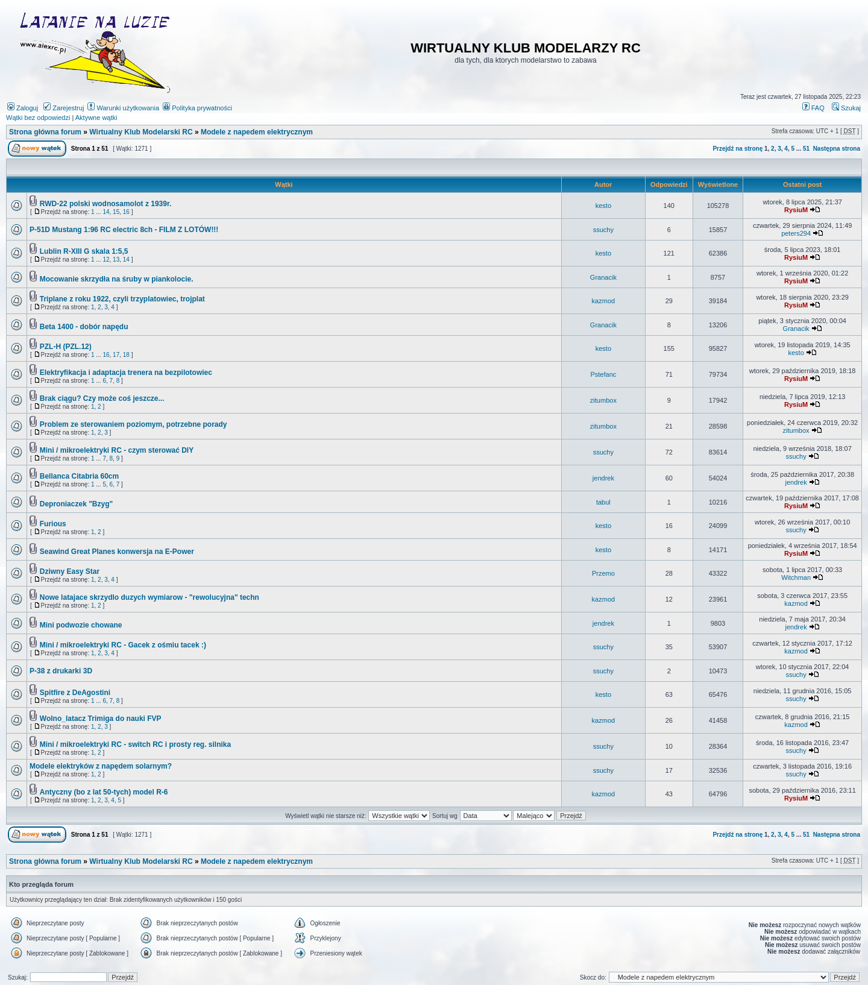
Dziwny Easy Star (69, 571)
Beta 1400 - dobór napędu (84, 327)
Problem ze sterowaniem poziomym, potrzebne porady (133, 424)
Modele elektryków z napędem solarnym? (101, 766)
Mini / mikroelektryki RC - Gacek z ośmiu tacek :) (123, 645)
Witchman (796, 577)
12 (105, 259)
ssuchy (603, 229)
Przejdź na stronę (737, 148)
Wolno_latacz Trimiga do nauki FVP (101, 718)
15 (116, 212)
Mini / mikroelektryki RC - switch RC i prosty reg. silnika (135, 744)
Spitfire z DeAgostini (75, 692)
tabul (603, 502)
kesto (603, 205)
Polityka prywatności (197, 108)
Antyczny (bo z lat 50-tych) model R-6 (104, 792)
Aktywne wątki (96, 117)
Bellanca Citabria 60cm (79, 476)
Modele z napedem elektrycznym (257, 132)
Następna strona (836, 148)
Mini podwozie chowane (81, 625)
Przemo (603, 573)
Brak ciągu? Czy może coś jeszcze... (102, 398)
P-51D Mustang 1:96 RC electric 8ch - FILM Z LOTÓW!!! (124, 229)
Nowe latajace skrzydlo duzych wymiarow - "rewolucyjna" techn (149, 597)
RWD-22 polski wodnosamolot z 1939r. (106, 204)
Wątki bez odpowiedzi (38, 117)
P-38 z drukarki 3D (61, 671)
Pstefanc (603, 374)
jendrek (603, 478)
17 (116, 354)
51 (806, 148)
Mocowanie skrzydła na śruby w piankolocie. (116, 279)
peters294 (796, 233)
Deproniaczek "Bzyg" (76, 504)
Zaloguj (22, 108)
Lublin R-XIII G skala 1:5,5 (84, 251)
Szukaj (846, 108)
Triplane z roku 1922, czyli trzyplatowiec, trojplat (122, 299)
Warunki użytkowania (123, 108)
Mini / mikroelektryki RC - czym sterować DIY (116, 450)
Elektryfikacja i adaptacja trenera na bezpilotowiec (126, 372)
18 (126, 354)
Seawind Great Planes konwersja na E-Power (117, 551)
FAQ (813, 108)
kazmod (603, 300)
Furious (53, 524)
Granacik (603, 277)
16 (126, 212)
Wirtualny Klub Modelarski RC (140, 132)
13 (116, 259)
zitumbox (603, 400)
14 (105, 212)
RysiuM (796, 209)
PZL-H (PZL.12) (66, 346)
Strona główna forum (45, 132)
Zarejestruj (63, 108)
